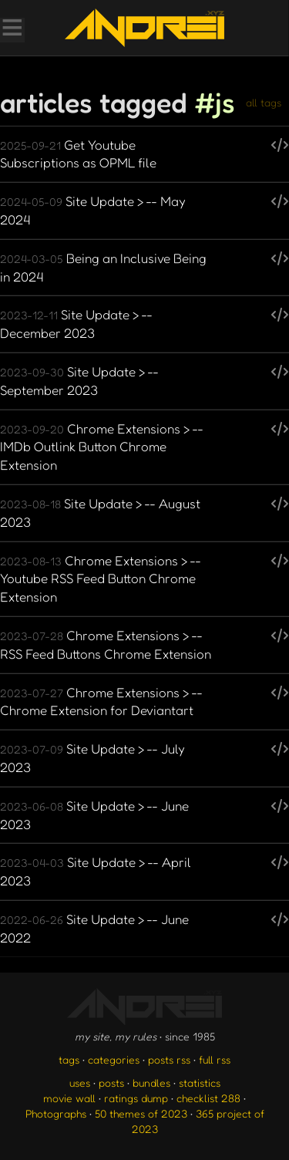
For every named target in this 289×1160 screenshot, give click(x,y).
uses (79, 1082)
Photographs (55, 1113)
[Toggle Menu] (11, 29)
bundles (151, 1082)
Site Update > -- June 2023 (94, 815)
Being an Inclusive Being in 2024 (103, 267)
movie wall (69, 1097)
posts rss (169, 1059)
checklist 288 (208, 1097)
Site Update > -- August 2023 (100, 512)
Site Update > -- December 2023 (76, 323)
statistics (199, 1082)
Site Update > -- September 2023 (79, 380)
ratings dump (136, 1097)
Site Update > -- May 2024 (93, 210)
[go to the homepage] (144, 27)
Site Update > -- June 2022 (94, 928)
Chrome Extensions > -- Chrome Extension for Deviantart (101, 701)
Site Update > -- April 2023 (95, 871)
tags (69, 1059)
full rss (214, 1059)
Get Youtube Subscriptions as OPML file (78, 154)
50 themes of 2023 (141, 1113)
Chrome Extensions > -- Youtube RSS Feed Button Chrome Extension (100, 578)
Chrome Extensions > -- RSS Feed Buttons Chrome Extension (105, 644)
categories (113, 1059)
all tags (263, 102)
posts (111, 1082)
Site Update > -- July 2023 (92, 757)
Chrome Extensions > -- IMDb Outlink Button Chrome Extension (101, 447)
